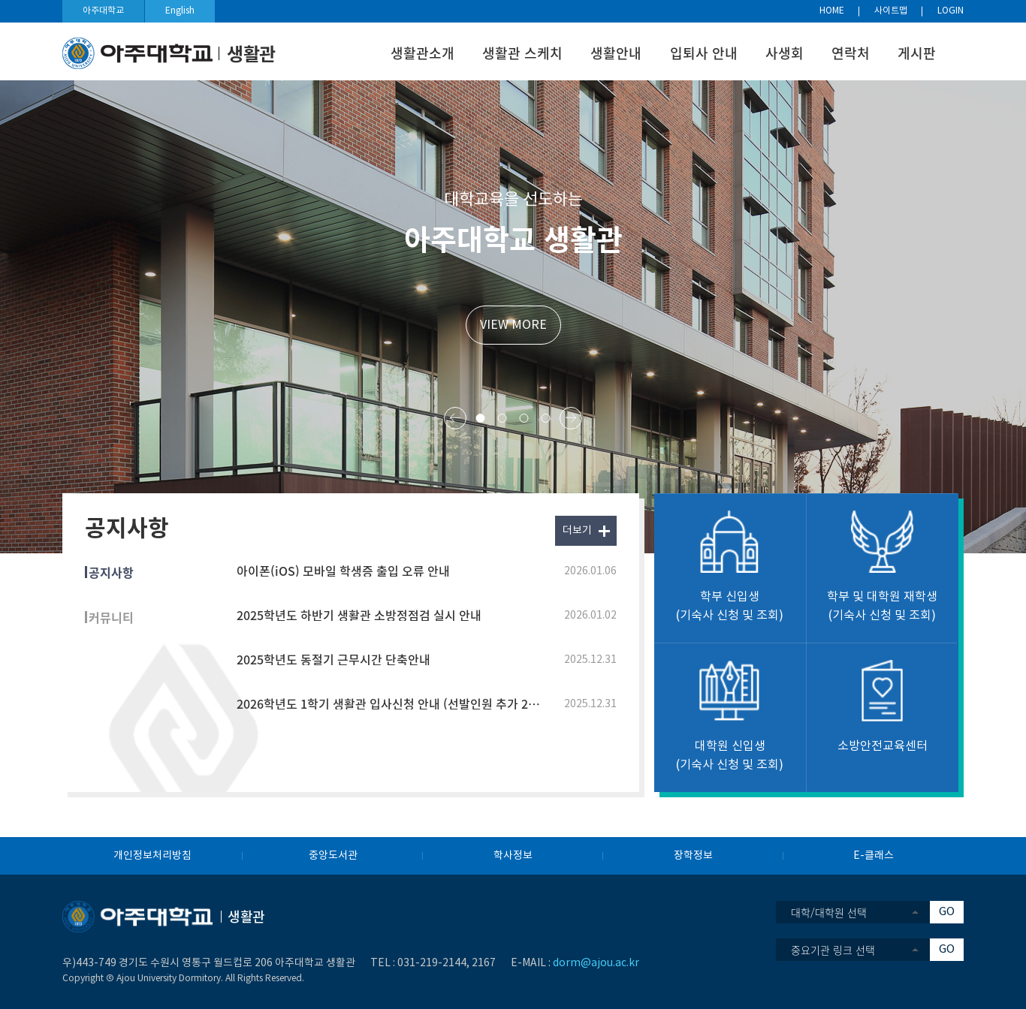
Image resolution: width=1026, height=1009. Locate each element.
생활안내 (615, 53)
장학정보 (693, 856)
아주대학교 (103, 11)
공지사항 (111, 572)
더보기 (577, 531)
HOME (831, 11)
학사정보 (513, 856)
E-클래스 (873, 856)
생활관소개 (422, 53)
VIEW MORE (513, 325)
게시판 (917, 53)
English (180, 11)
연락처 (850, 53)
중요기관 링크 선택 (833, 949)
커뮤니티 (111, 617)
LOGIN (950, 11)
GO (947, 911)
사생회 (784, 53)
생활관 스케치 (522, 53)
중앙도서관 (333, 856)
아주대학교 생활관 (513, 238)
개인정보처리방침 (152, 856)
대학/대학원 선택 (829, 912)
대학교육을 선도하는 (513, 200)
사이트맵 (890, 11)
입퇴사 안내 (704, 53)
